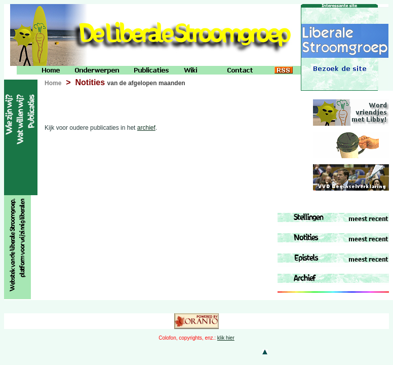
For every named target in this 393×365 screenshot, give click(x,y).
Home (53, 83)
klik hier (225, 338)
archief (146, 127)
